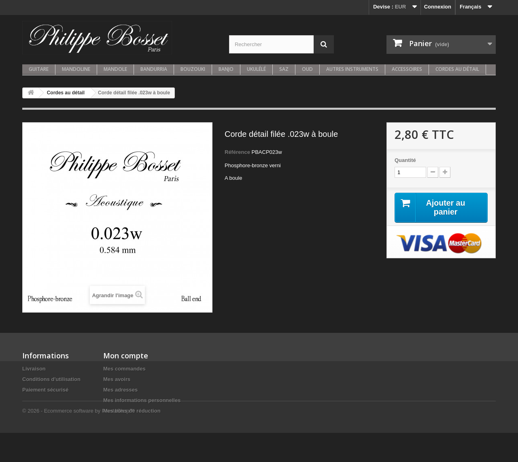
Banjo (226, 69)
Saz (284, 69)
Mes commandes (124, 369)
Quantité (405, 160)
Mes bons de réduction (132, 411)
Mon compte (125, 355)
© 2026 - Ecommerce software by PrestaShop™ (78, 440)
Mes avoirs (116, 379)
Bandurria (153, 69)
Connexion (437, 7)
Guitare (39, 69)
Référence (237, 152)
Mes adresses (120, 390)
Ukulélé (256, 69)
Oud (307, 69)
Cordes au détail (457, 69)
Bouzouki (192, 69)
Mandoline (76, 69)
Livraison (34, 369)
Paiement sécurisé (45, 390)
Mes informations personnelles (141, 400)
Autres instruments (352, 69)
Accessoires (407, 69)
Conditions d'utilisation (51, 379)
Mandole (115, 69)
